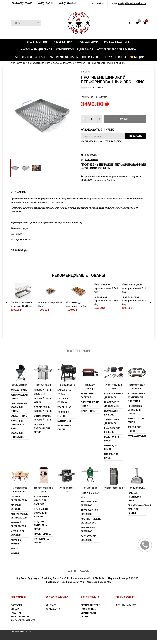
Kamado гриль (19, 390)
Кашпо (15, 548)
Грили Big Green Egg (90, 495)
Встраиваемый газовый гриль (43, 418)
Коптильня (64, 421)
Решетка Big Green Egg (88, 529)
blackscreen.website (23, 620)
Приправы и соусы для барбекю (41, 513)
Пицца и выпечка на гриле (41, 525)
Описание (18, 191)
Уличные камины (16, 542)
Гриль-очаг (64, 407)
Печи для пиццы (137, 488)
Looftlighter (52, 582)
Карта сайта (53, 609)
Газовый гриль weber (43, 400)
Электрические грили (90, 404)
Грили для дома (67, 385)
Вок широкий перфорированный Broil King (106, 314)
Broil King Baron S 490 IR (55, 578)
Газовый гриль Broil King (43, 392)
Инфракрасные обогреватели (19, 516)
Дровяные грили (63, 414)
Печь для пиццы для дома (134, 497)
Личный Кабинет (126, 605)
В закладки (91, 155)
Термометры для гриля (111, 421)
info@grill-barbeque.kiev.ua (132, 3)
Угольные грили (20, 385)
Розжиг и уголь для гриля (113, 395)
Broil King (85, 72)
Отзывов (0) (19, 250)
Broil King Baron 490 (73, 582)
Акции (84, 616)
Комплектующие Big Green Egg (90, 521)
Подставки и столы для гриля (135, 410)
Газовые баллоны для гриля (42, 428)
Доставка (16, 605)
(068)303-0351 (25, 3)
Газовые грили (43, 385)
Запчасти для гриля (136, 420)
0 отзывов (98, 88)
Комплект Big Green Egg (89, 503)
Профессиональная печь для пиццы (137, 509)
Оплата (15, 609)
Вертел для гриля (134, 429)
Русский (96, 4)
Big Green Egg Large (27, 578)
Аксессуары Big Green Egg (90, 512)
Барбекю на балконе (87, 395)
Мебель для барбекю (17, 533)
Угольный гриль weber (18, 435)
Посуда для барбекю (105, 180)
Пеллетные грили (64, 427)
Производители (90, 605)
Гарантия (16, 613)
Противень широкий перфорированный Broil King (109, 176)
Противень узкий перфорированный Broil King (134, 314)
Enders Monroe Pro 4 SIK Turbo (88, 578)
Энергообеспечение (114, 488)
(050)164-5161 (46, 3)
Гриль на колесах (62, 400)
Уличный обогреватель (19, 524)
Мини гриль (88, 411)
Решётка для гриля (111, 439)
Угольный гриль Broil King (17, 425)
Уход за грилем (137, 436)
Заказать (135, 136)
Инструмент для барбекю (111, 404)
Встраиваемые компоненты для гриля (136, 397)
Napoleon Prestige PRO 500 (123, 578)
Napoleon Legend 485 (99, 582)
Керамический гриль (19, 397)
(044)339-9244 (67, 3)
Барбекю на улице (64, 392)
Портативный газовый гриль (43, 409)
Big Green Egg (90, 488)
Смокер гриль (19, 416)
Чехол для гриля (110, 447)
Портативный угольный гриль (19, 407)
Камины (15, 553)
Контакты (52, 605)
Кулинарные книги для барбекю (41, 500)
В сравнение (91, 159)
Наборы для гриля (111, 456)
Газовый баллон (16, 507)
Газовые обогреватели (19, 498)
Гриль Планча (42, 534)
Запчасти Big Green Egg (88, 538)
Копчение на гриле (41, 541)
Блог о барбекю (20, 616)
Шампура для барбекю (112, 430)
